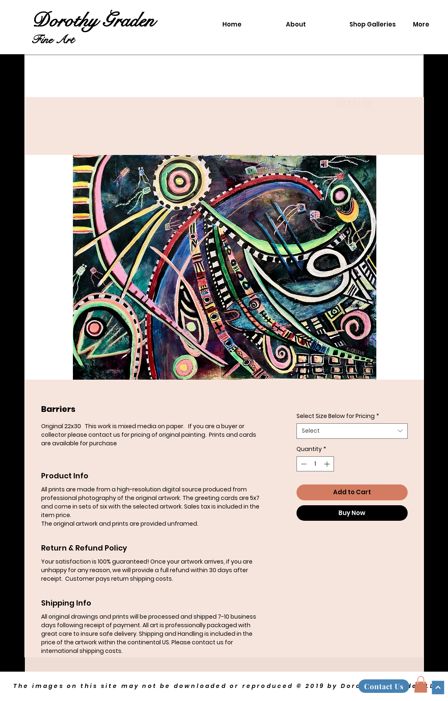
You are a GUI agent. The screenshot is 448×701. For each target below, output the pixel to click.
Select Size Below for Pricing (337, 416)
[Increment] (328, 464)
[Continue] (438, 687)
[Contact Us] (383, 686)
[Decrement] (303, 464)
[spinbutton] (315, 464)
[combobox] (352, 431)
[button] (421, 684)
